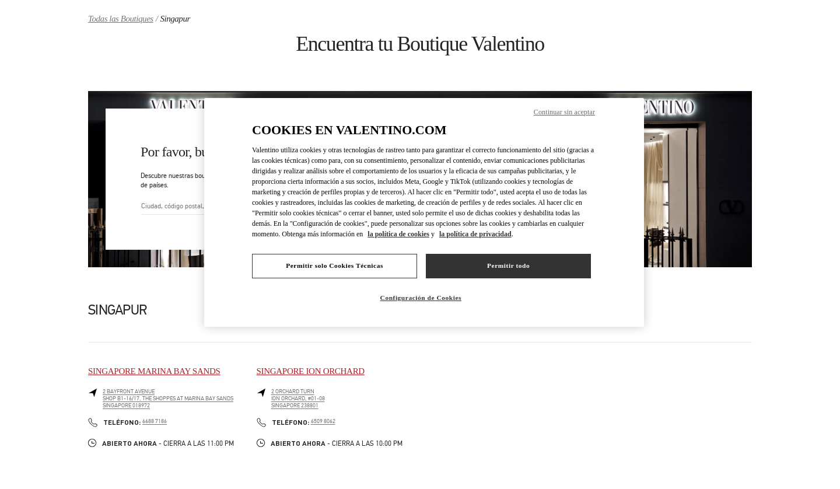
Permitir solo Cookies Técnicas (334, 265)
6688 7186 (154, 421)
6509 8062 (323, 421)
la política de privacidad (475, 234)
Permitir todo (508, 265)
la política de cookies (398, 234)
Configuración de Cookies (420, 297)
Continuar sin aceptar (564, 112)
